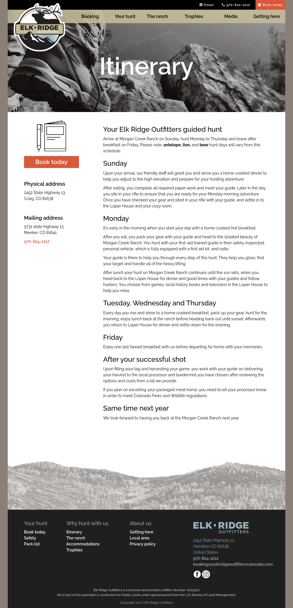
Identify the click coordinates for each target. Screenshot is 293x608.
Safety (30, 538)
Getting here (267, 16)
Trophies (194, 16)
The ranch (157, 16)
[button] (51, 162)
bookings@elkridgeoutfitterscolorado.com (233, 564)
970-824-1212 (236, 5)
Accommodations (83, 544)
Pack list (32, 544)
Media (230, 16)
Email (206, 5)
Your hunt (125, 16)
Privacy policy (143, 544)
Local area (139, 538)
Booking (90, 16)
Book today (270, 5)
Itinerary (74, 532)
